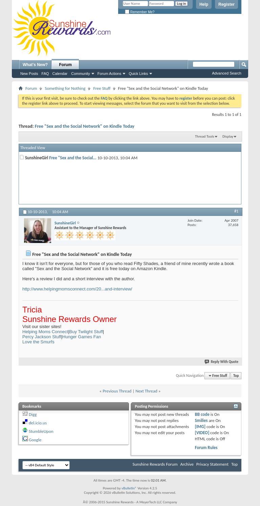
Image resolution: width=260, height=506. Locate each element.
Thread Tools (204, 136)
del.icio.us (38, 422)
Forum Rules (206, 447)
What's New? (35, 64)
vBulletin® (129, 488)
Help (203, 4)
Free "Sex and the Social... (72, 157)
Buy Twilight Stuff (86, 331)
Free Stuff (101, 88)
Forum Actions (109, 74)
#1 (236, 211)
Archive (186, 464)
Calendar (60, 74)
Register (226, 4)
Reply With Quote (221, 362)
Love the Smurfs (38, 341)
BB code (202, 414)
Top (236, 375)
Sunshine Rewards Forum (155, 464)
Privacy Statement (212, 464)
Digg (33, 414)
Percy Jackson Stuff (41, 336)
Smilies (201, 420)
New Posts (29, 74)
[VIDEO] (202, 432)
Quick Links (138, 74)
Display (227, 136)
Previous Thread (117, 390)
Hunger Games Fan (81, 336)
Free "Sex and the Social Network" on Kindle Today (84, 126)
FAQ (45, 74)
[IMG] (200, 426)
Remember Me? (139, 12)
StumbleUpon (41, 431)
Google (35, 439)
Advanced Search (226, 73)
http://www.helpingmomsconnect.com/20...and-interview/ (77, 288)
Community (80, 74)
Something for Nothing (65, 88)
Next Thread (146, 390)
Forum (65, 64)
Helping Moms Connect (45, 331)
